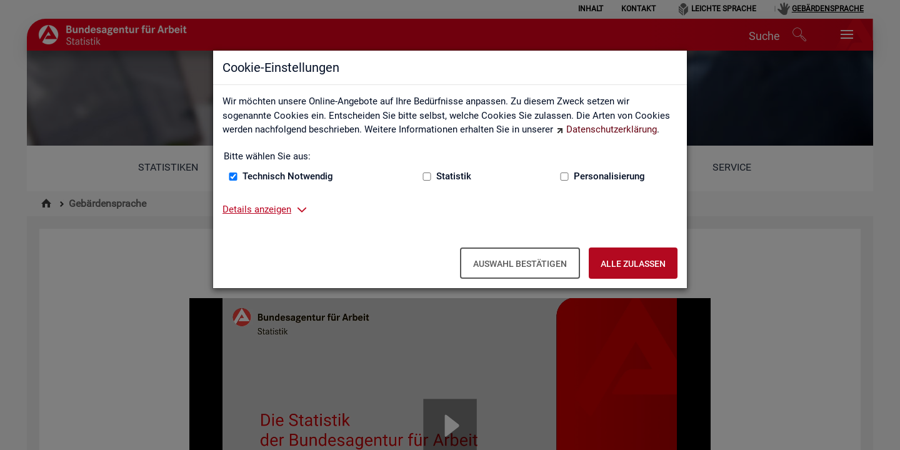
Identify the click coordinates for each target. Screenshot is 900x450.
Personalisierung (609, 176)
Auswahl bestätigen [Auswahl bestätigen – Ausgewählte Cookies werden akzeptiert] (520, 264)
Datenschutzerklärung (611, 129)
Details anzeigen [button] (256, 209)
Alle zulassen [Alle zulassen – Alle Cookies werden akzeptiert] (633, 264)
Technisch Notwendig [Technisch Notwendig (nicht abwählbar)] (287, 176)
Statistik (453, 176)
